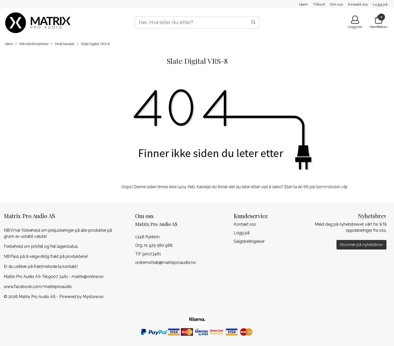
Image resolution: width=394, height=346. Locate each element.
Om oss (336, 4)
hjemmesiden (328, 186)
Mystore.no (93, 296)
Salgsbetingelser (249, 241)
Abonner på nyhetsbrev (361, 244)
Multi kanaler (63, 44)
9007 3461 (58, 276)
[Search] (197, 22)
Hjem (303, 4)
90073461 (151, 254)
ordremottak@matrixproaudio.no (165, 262)
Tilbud (319, 4)
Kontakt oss (358, 4)
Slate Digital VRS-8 (93, 44)
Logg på (380, 4)
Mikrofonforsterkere (31, 44)
